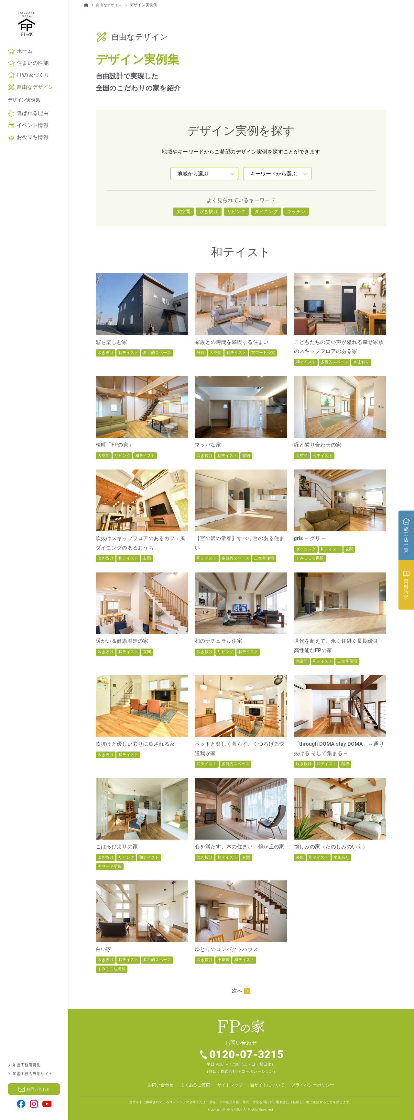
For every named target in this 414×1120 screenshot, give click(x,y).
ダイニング (266, 211)
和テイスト (128, 352)
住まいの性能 (33, 82)
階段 (345, 764)
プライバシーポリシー (317, 1084)
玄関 (147, 558)
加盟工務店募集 (26, 1065)
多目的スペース (157, 352)
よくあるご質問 (192, 1084)
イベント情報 (33, 144)
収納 (246, 455)
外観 (201, 352)
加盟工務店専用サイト (32, 1073)
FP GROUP (234, 1109)
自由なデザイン (35, 106)
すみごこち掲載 (310, 558)
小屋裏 (223, 959)
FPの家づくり (33, 94)
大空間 (184, 211)
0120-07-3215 (247, 1054)
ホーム (25, 70)
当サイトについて (268, 1084)
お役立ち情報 (33, 156)
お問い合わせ (155, 1084)
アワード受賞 (263, 352)
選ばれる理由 (33, 133)
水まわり (361, 361)
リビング (236, 211)
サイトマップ (229, 1084)
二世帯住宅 (264, 558)
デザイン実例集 (24, 119)
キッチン (296, 211)
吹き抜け (209, 211)
